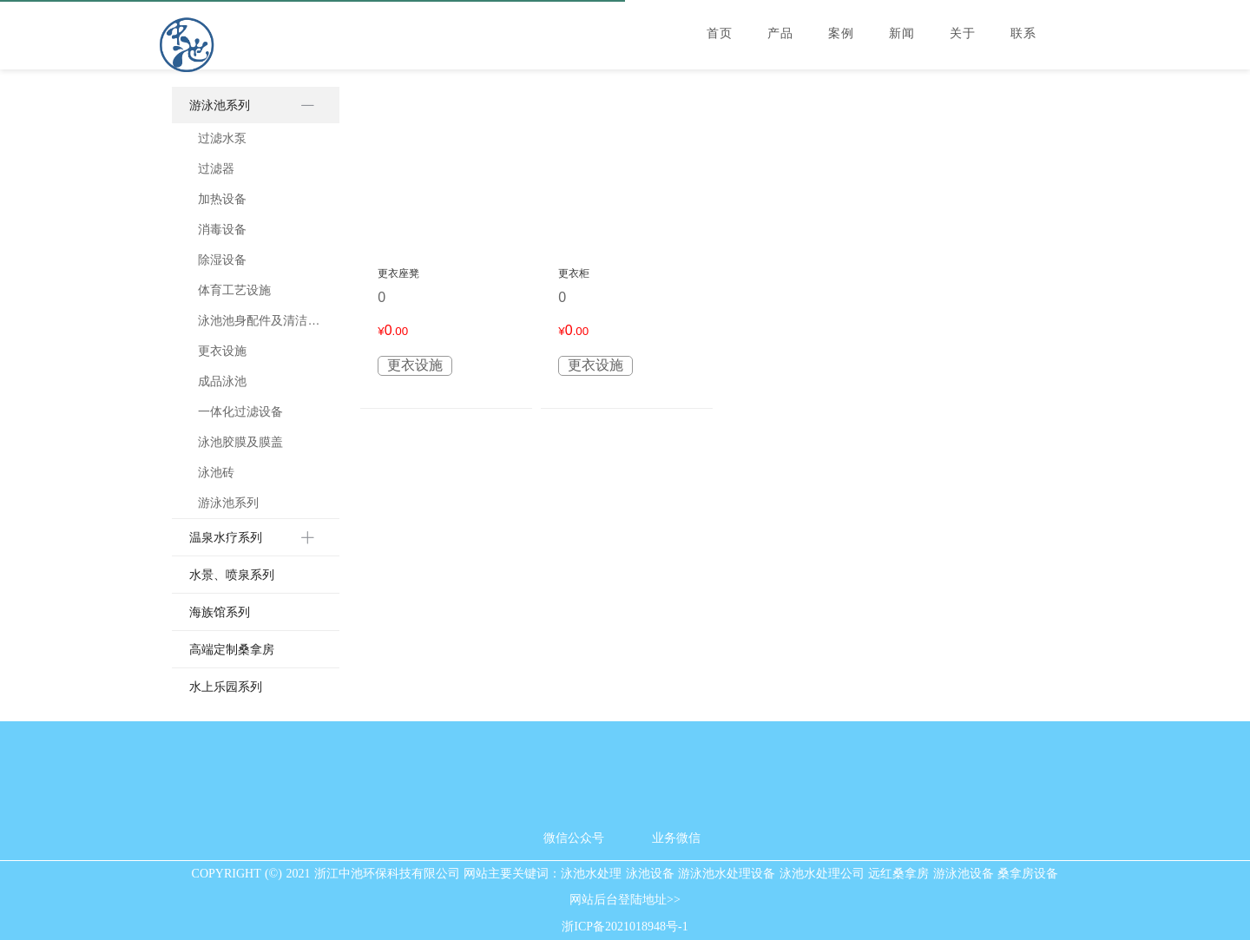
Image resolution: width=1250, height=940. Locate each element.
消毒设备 (222, 229)
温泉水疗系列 (225, 537)
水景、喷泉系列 (231, 575)
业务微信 (676, 838)
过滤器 (216, 168)
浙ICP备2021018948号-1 (625, 926)
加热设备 (222, 199)
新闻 (902, 33)
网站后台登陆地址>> (625, 900)
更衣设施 (222, 351)
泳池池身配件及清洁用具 (259, 320)
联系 (1023, 33)
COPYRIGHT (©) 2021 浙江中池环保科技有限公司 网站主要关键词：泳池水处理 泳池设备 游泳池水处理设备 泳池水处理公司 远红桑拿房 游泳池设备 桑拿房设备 (625, 873)
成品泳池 (222, 381)
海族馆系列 (219, 612)
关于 (963, 33)
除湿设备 (222, 259)
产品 (780, 33)
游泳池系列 (219, 105)
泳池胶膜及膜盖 (240, 442)
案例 (841, 33)
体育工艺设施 (234, 290)
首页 (720, 33)
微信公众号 (573, 838)
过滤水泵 (222, 138)
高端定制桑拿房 (231, 649)
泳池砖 (216, 472)
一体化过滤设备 (240, 411)
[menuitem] (255, 303)
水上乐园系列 (225, 686)
